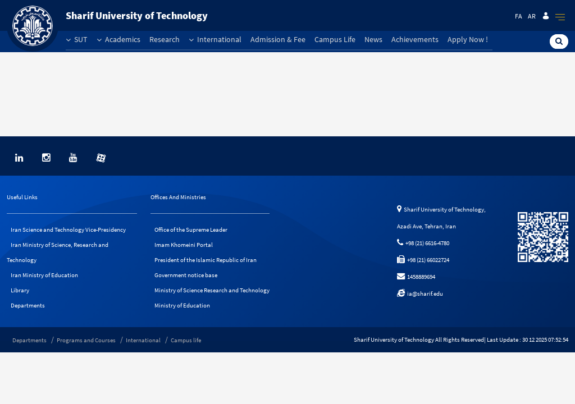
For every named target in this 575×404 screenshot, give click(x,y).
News (373, 39)
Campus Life (334, 39)
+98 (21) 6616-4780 (423, 243)
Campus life (186, 340)
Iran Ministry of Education (44, 275)
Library (20, 290)
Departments (28, 305)
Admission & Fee (277, 39)
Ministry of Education (182, 305)
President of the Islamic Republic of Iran (205, 260)
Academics (118, 39)
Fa (518, 16)
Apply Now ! (468, 39)
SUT (77, 39)
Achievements (415, 39)
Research (164, 39)
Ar (532, 16)
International (215, 39)
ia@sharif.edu (420, 293)
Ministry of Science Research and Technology (212, 290)
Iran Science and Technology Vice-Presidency (68, 229)
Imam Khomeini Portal (183, 245)
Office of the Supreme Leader (190, 229)
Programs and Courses (86, 340)
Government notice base (185, 275)
